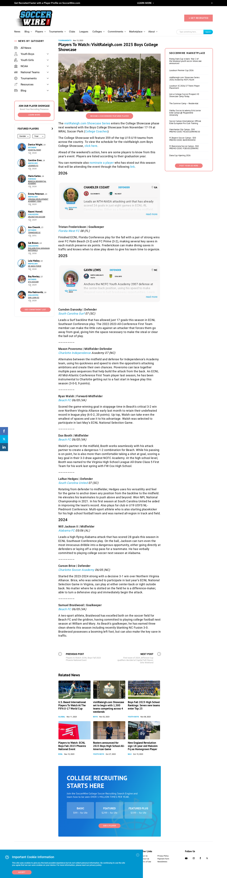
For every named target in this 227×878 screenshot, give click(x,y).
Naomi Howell (35, 211)
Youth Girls (24, 60)
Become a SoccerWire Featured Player (109, 116)
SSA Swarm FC (95, 194)
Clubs (72, 31)
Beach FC (65, 400)
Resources (23, 84)
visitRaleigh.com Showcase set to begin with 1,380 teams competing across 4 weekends (108, 707)
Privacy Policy (163, 856)
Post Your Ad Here (188, 166)
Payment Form (163, 859)
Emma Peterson (36, 193)
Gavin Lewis (92, 270)
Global (61, 717)
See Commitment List (35, 310)
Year (36, 136)
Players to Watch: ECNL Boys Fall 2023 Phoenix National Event (72, 746)
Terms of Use (145, 862)
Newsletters (162, 862)
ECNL (60, 754)
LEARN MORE (144, 3)
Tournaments (56, 31)
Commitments (115, 31)
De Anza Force (34, 266)
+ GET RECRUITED (198, 18)
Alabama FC (67, 530)
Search (208, 32)
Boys (95, 717)
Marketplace (135, 31)
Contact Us (144, 859)
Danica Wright (35, 144)
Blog (27, 31)
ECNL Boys (118, 276)
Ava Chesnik (34, 227)
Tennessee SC (34, 233)
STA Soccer (33, 282)
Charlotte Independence (74, 353)
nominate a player (102, 162)
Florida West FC (69, 231)
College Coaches (96, 131)
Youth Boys (24, 54)
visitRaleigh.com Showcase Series (87, 123)
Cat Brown (33, 242)
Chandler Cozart (97, 187)
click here (91, 145)
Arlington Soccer (36, 217)
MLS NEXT (118, 194)
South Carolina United (73, 482)
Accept (21, 872)
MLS (130, 754)
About (151, 31)
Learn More (34, 115)
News (17, 31)
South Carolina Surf (71, 313)
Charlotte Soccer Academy (76, 569)
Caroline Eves (35, 160)
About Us (144, 856)
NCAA (21, 66)
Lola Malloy (34, 260)
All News (22, 47)
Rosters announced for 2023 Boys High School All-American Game (109, 746)
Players (39, 31)
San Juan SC (33, 298)
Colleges (97, 31)
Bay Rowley (34, 276)
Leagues (83, 31)
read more (151, 214)
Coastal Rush (34, 150)
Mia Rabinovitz (36, 292)
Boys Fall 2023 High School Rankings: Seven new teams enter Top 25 (144, 705)
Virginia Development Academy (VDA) (38, 200)
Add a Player (109, 826)
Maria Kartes (34, 175)
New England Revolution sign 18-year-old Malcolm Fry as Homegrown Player (143, 746)
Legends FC (33, 166)
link (132, 166)
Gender (22, 136)
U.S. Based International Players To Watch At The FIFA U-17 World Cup (72, 705)
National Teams (27, 72)
